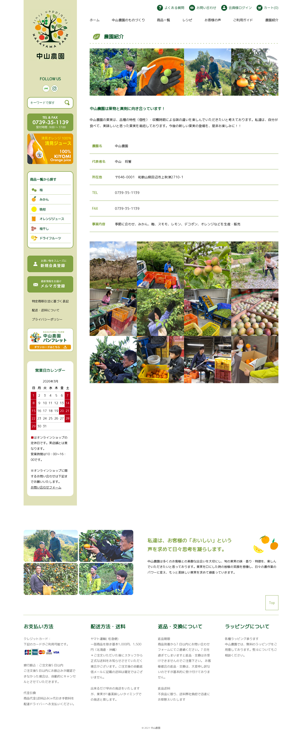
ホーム (95, 20)
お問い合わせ (202, 7)
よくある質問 (170, 7)
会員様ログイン (236, 7)
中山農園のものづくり (128, 20)
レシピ (187, 20)
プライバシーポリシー (47, 319)
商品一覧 (163, 20)
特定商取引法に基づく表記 (50, 301)
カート (267, 7)
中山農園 (155, 727)
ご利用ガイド (243, 20)
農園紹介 (271, 20)
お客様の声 (213, 20)
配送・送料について (45, 310)
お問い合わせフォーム (46, 487)
